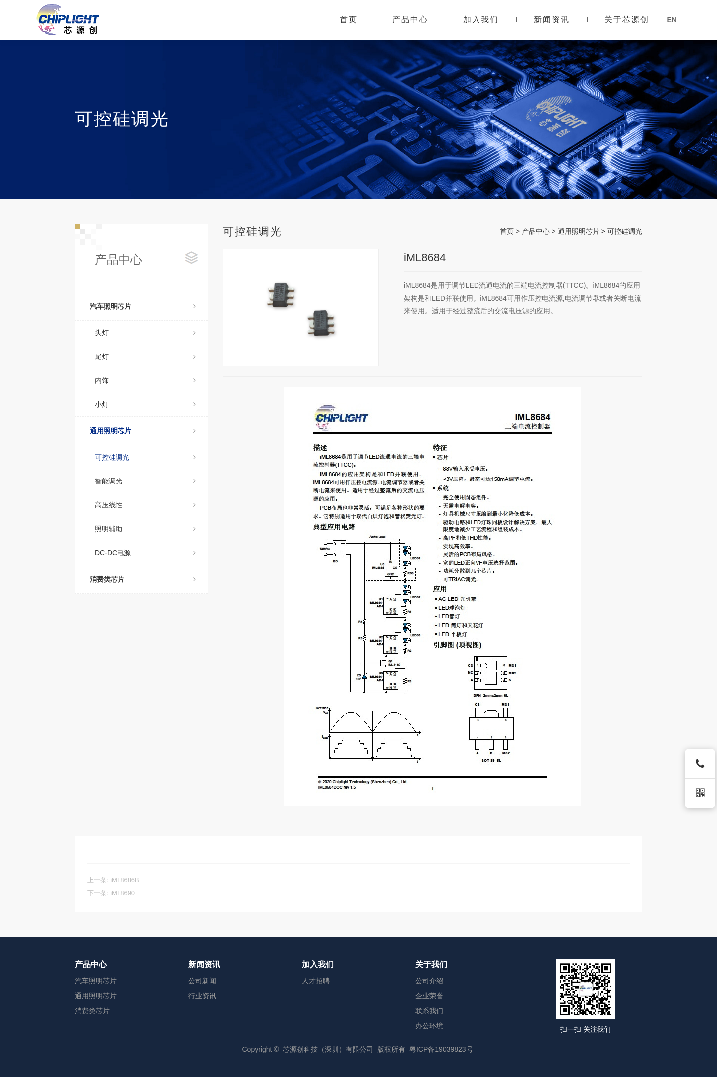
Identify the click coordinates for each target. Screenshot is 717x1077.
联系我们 (429, 1011)
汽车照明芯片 (143, 306)
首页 (349, 19)
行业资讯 (202, 996)
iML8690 (122, 893)
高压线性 (145, 505)
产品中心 (410, 19)
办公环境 (429, 1026)
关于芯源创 (626, 19)
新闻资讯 (552, 19)
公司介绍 (429, 981)
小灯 (145, 404)
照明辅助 (145, 529)
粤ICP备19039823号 (441, 1049)
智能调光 (145, 481)
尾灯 (145, 356)
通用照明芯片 (143, 431)
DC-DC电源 (145, 553)
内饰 (145, 380)
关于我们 (431, 964)
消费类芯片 (143, 579)
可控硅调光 (145, 457)
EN (671, 20)
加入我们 (481, 19)
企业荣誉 (429, 996)
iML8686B (124, 880)
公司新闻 (202, 981)
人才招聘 (316, 981)
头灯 (145, 333)
